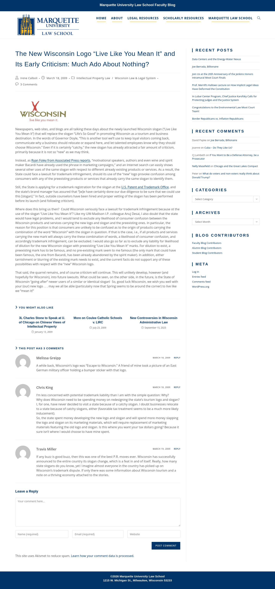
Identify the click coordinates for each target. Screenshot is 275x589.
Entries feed (199, 276)
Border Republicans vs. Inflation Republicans (217, 118)
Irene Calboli (29, 78)
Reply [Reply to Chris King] (177, 387)
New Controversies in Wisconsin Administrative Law (153, 320)
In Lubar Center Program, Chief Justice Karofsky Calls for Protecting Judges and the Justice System (224, 98)
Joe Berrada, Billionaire (205, 66)
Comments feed (201, 281)
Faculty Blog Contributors (206, 243)
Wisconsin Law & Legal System (135, 78)
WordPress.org (200, 286)
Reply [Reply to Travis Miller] (177, 449)
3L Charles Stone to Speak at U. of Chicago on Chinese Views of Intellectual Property (42, 322)
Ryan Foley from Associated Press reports (60, 160)
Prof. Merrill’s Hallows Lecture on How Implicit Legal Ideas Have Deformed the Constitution (225, 87)
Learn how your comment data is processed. (102, 556)
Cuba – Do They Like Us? (218, 147)
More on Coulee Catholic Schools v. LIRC (98, 320)
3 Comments (28, 84)
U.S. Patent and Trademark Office (145, 187)
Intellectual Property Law (93, 78)
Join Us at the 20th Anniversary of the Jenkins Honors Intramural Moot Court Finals (222, 76)
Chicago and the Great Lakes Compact (236, 166)
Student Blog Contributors (207, 253)
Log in (195, 271)
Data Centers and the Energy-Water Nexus (216, 59)
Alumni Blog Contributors (206, 248)
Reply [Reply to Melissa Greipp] (177, 357)
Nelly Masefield (201, 166)
